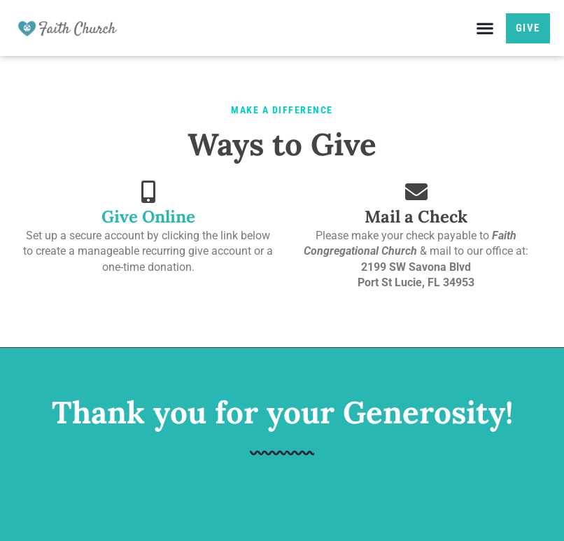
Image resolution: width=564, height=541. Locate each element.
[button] (485, 28)
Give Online (148, 216)
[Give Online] (148, 192)
